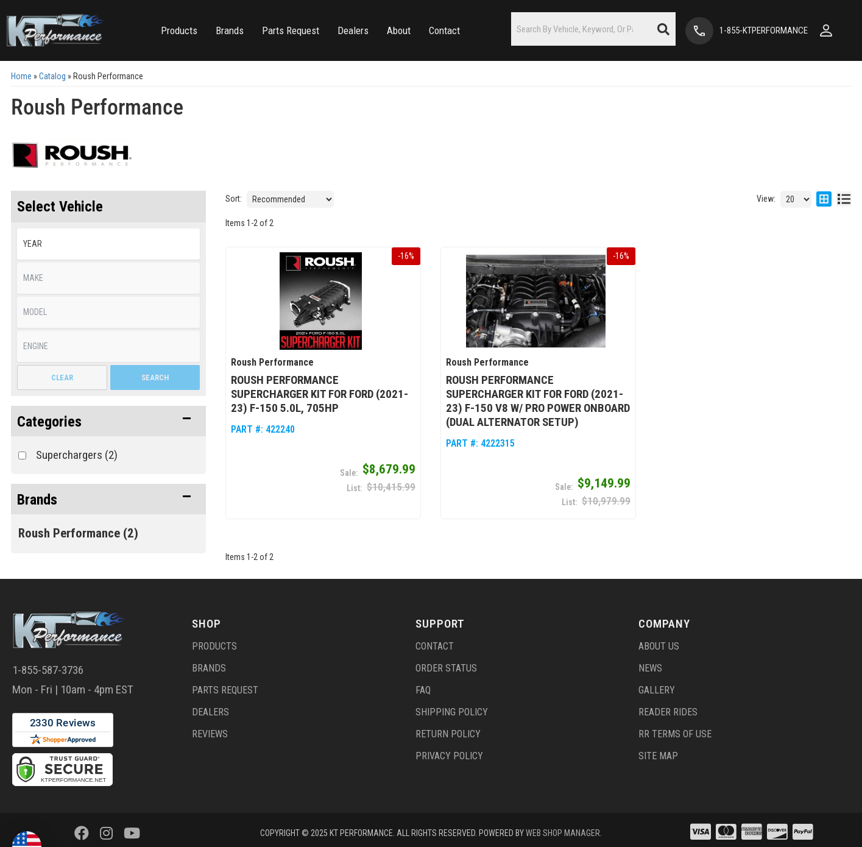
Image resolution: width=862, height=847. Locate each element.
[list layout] (844, 199)
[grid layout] (824, 199)
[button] (179, 30)
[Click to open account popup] (826, 30)
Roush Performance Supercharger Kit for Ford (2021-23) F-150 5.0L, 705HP (319, 390)
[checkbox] (22, 455)
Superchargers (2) (77, 455)
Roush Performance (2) (78, 533)
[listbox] (108, 244)
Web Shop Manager (563, 829)
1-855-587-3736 (47, 665)
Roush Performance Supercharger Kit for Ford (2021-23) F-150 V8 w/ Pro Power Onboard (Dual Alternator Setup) (538, 397)
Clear (62, 377)
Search (155, 377)
